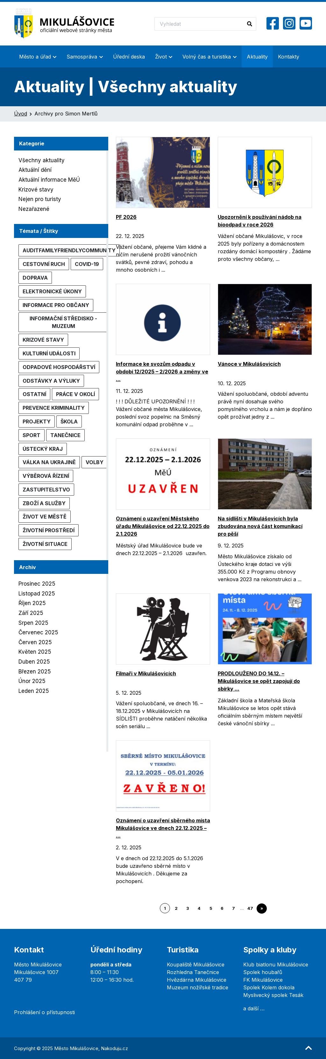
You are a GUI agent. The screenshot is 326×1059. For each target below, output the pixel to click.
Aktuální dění (35, 170)
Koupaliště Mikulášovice (195, 964)
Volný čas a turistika (206, 56)
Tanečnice (65, 435)
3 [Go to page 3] (187, 908)
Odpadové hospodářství (59, 367)
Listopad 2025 (36, 593)
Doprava (35, 278)
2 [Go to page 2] (176, 908)
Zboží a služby (44, 503)
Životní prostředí (48, 530)
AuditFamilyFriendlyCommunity (69, 250)
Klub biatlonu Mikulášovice (275, 964)
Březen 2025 (34, 671)
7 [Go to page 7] (233, 908)
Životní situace (45, 544)
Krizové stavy (35, 189)
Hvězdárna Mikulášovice (196, 980)
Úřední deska (129, 56)
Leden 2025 (33, 691)
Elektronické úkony (52, 291)
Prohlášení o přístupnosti (44, 1012)
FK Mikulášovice (263, 980)
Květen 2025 (34, 652)
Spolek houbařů (262, 972)
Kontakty (288, 56)
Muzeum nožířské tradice (197, 987)
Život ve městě (45, 516)
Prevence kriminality (54, 408)
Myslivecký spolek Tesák (273, 995)
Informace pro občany (56, 305)
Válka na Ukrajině (49, 462)
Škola (69, 421)
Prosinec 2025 (36, 584)
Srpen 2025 (33, 623)
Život (161, 56)
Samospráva (82, 56)
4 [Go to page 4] (199, 908)
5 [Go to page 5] (210, 908)
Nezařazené (33, 209)
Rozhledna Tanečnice (193, 972)
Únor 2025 (32, 681)
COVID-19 (87, 264)
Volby (94, 462)
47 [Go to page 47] (250, 908)
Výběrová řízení (46, 476)
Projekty (37, 421)
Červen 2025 (35, 642)
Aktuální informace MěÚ (49, 180)
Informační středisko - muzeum (63, 322)
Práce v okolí (75, 394)
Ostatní (34, 394)
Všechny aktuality (41, 160)
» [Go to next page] (261, 908)
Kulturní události (49, 353)
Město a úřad (35, 56)
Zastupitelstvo (46, 489)
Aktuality (257, 56)
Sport (31, 435)
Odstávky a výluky (51, 381)
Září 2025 (30, 613)
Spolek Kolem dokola (268, 987)
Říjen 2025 (32, 603)
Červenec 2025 (38, 632)
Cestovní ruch (44, 264)
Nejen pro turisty (39, 199)
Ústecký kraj (43, 449)
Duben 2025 (34, 661)
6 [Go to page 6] (222, 908)
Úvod (20, 113)
